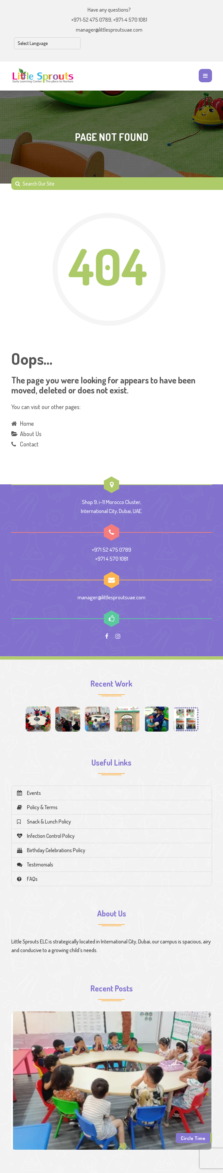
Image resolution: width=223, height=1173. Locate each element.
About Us (31, 433)
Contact (29, 444)
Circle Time (193, 1138)
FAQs (27, 879)
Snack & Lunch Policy (44, 821)
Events (29, 793)
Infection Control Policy (46, 836)
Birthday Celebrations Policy (51, 850)
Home (27, 423)
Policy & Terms (37, 807)
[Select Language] (47, 43)
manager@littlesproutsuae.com (109, 29)
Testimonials (35, 864)
